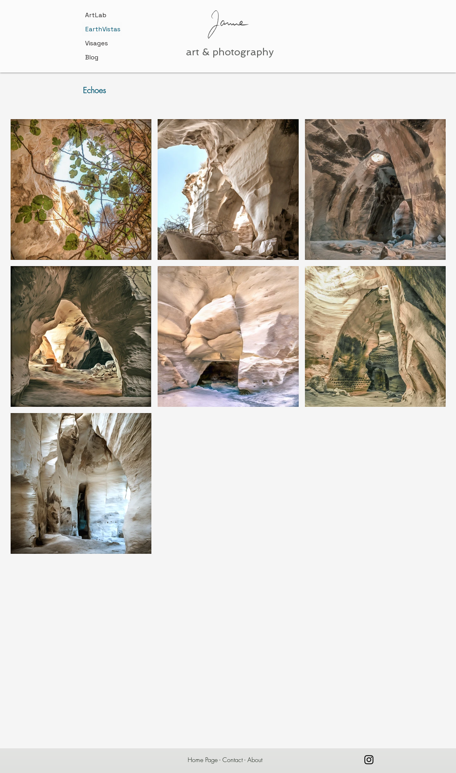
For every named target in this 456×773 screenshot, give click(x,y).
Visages (96, 43)
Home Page (203, 759)
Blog (92, 57)
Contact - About (243, 759)
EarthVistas (102, 29)
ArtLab (95, 15)
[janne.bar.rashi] (369, 760)
